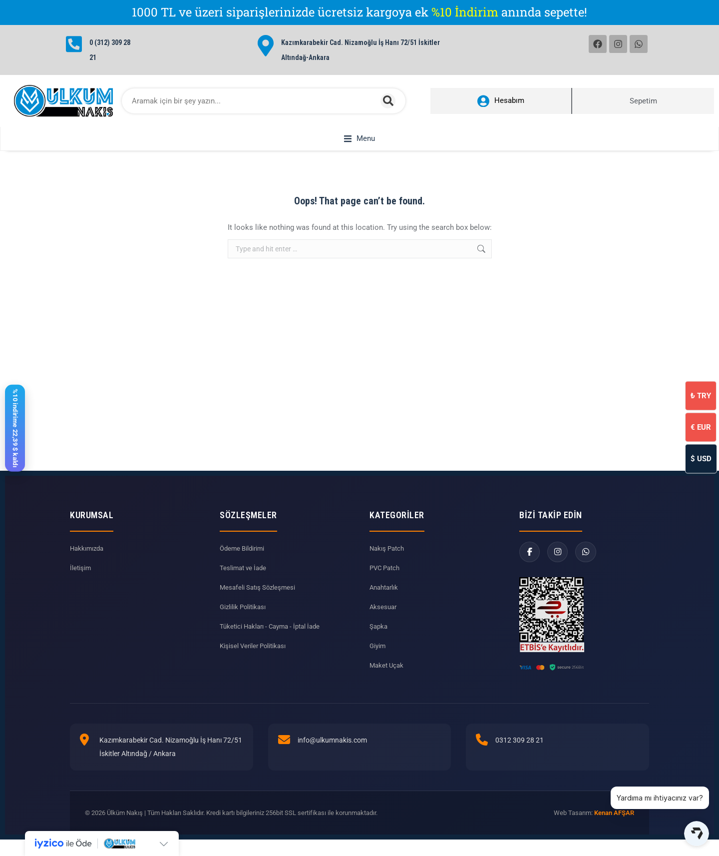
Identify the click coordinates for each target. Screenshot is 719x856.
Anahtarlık (385, 599)
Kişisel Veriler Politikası (255, 657)
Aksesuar (383, 618)
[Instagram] (560, 564)
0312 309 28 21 (519, 752)
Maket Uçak (387, 677)
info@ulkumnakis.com (332, 752)
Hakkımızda (88, 560)
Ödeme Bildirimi (244, 560)
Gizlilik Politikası (244, 618)
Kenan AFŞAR (614, 824)
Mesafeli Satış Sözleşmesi (259, 599)
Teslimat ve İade (244, 579)
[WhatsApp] (590, 564)
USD (701, 458)
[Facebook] (530, 564)
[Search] (387, 100)
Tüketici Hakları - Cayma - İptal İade (274, 638)
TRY (701, 395)
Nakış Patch (388, 560)
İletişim (81, 579)
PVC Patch (386, 579)
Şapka (379, 638)
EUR (701, 426)
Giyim (378, 657)
